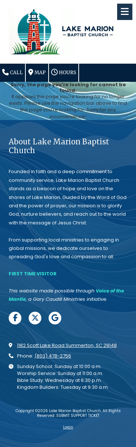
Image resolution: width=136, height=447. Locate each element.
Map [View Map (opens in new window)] (37, 72)
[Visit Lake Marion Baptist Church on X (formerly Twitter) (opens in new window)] (35, 318)
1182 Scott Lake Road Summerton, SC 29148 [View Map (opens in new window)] (67, 345)
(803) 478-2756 (52, 355)
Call (12, 72)
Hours (63, 72)
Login (68, 427)
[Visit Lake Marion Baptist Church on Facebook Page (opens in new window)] (15, 318)
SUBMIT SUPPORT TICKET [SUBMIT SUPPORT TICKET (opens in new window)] (77, 415)
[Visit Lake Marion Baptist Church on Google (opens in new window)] (55, 318)
